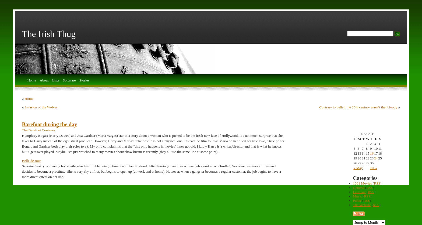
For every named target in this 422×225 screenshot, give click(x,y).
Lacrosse (359, 192)
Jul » (373, 168)
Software (69, 81)
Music (357, 196)
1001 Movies (362, 183)
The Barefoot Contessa (38, 130)
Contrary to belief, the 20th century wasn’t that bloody (358, 107)
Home (31, 81)
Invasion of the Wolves (41, 107)
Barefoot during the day (49, 124)
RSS (377, 183)
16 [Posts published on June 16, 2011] (372, 153)
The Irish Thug (49, 34)
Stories (84, 81)
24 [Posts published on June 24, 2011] (376, 158)
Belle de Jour (31, 161)
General (358, 188)
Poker (357, 201)
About (44, 81)
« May (358, 168)
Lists (55, 81)
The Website (362, 205)
